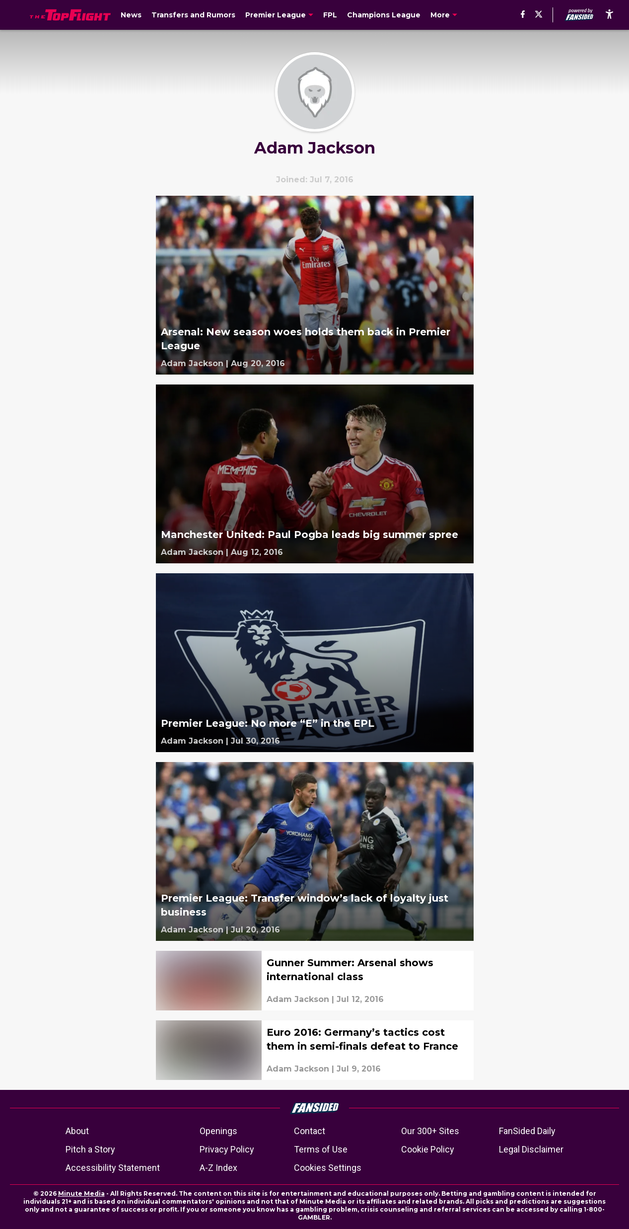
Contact (309, 1131)
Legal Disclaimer (531, 1149)
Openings (218, 1131)
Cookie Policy (427, 1149)
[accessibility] (609, 15)
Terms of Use (321, 1149)
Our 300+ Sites (430, 1131)
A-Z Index (218, 1167)
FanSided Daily (527, 1131)
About (77, 1131)
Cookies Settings (327, 1167)
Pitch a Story (90, 1149)
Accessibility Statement (113, 1167)
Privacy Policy (227, 1149)
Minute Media (81, 1193)
